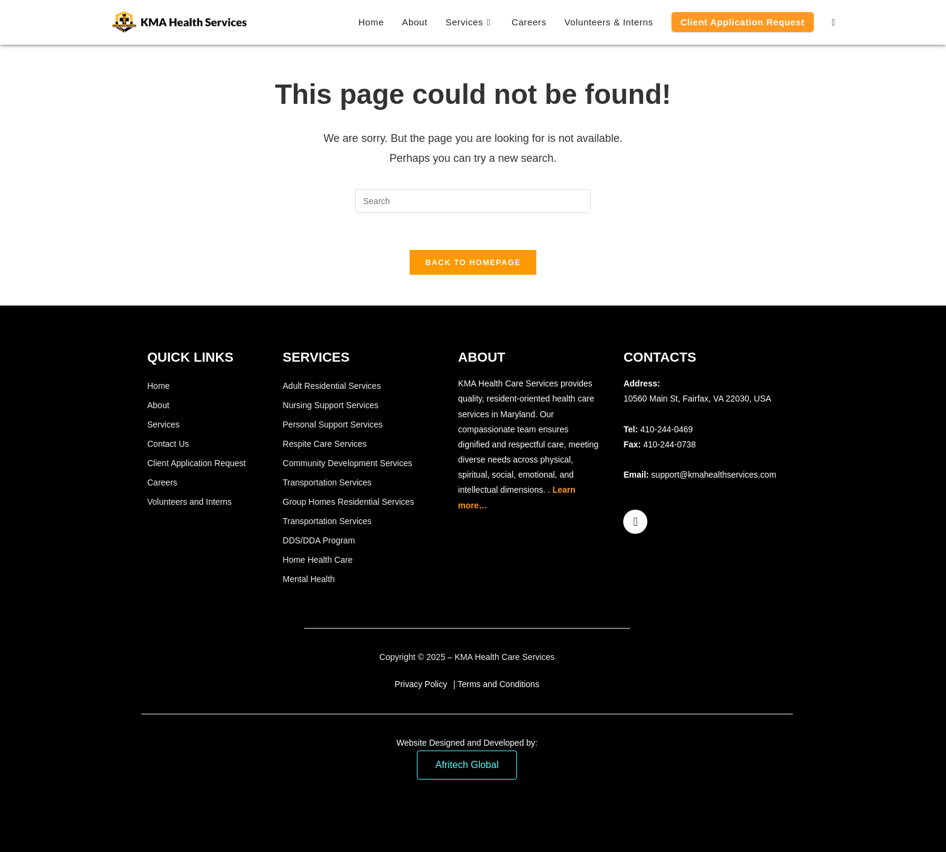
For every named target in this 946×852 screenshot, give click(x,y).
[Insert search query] (473, 201)
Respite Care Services (325, 444)
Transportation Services (327, 482)
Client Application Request (196, 463)
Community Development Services (348, 463)
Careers (162, 482)
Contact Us (168, 444)
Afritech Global (467, 765)
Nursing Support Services (331, 405)
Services (163, 424)
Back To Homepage (473, 262)
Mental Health (309, 579)
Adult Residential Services (332, 386)
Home (158, 386)
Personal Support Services (333, 424)
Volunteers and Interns (189, 502)
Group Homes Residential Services (348, 502)
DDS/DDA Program (319, 540)
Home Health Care (318, 560)
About (158, 405)
